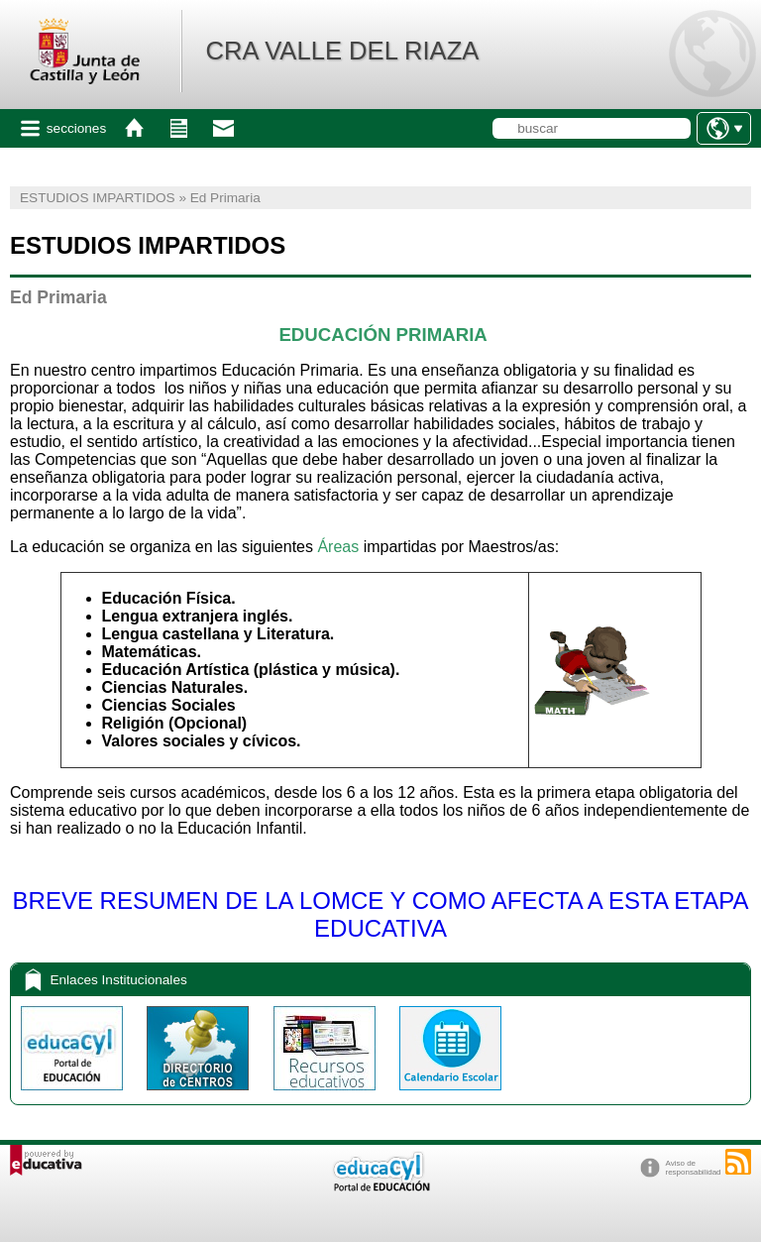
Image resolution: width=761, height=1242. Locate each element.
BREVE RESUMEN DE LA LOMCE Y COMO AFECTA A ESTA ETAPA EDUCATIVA (381, 914)
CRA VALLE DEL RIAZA (342, 50)
